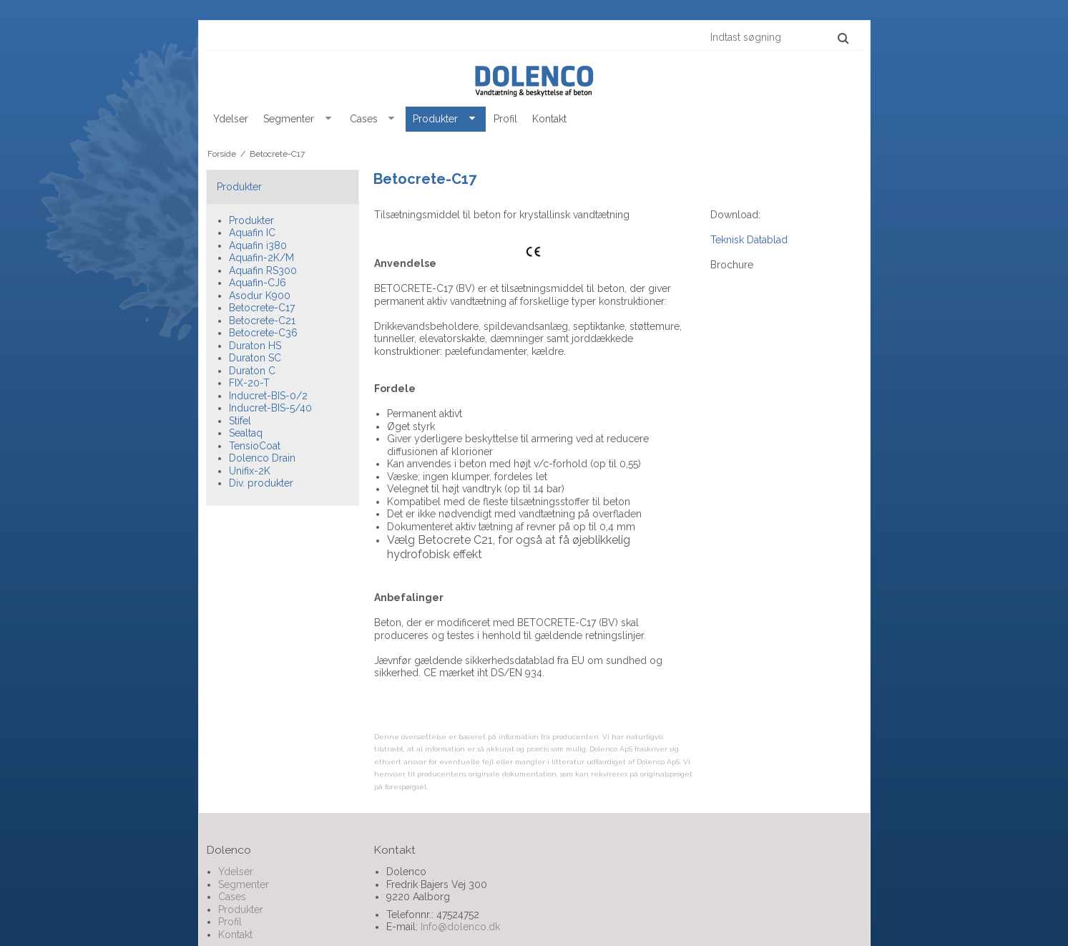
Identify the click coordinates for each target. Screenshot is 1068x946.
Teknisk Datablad (749, 239)
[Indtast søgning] (778, 37)
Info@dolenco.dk (460, 926)
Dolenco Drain (262, 458)
